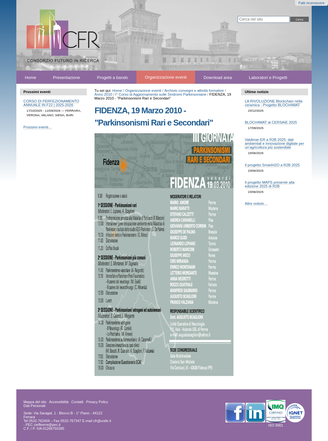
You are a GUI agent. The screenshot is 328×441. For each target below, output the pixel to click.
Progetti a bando (112, 77)
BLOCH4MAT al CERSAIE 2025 (271, 122)
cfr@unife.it (102, 421)
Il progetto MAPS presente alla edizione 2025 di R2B (269, 184)
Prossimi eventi (37, 92)
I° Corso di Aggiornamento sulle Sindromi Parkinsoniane (160, 94)
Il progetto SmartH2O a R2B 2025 (272, 165)
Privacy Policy (97, 402)
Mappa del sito (34, 402)
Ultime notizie (256, 92)
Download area (218, 77)
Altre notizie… (256, 203)
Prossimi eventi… (37, 127)
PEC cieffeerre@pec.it (43, 425)
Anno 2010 (103, 94)
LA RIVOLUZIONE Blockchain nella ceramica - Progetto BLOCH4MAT (273, 103)
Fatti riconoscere (311, 3)
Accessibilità (59, 402)
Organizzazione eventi (165, 77)
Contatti (77, 402)
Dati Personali (34, 406)
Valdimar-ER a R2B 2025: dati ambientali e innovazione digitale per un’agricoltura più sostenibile (274, 143)
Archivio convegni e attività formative (194, 90)
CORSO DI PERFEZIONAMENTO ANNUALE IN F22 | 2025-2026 (51, 103)
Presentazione (66, 77)
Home (30, 77)
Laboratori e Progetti (268, 77)
